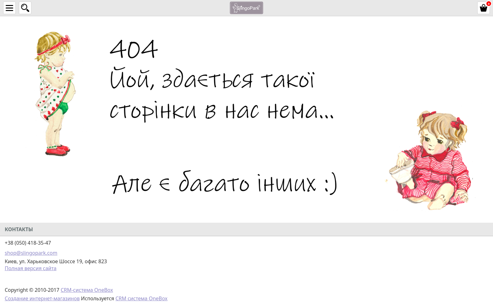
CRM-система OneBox (87, 289)
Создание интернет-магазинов (42, 298)
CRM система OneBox (141, 298)
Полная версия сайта (31, 268)
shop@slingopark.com (31, 252)
